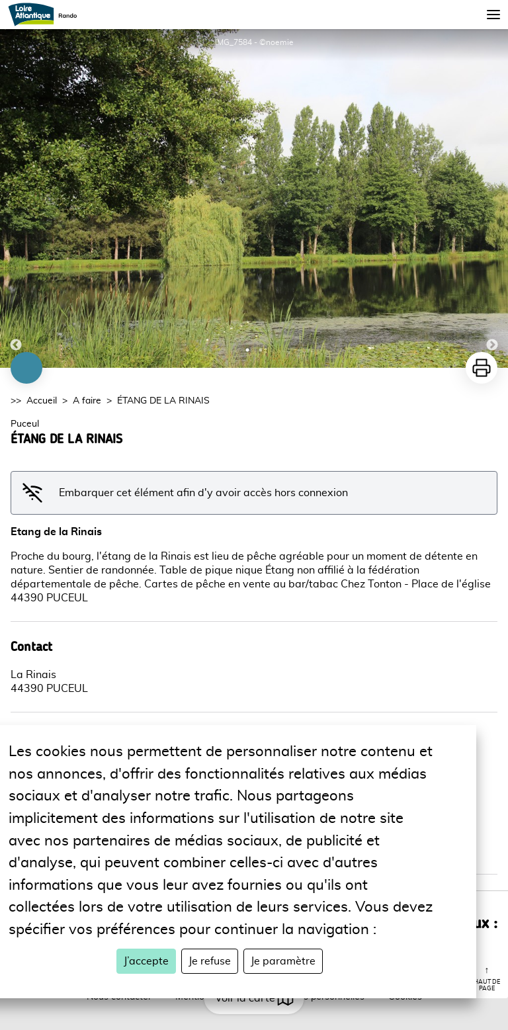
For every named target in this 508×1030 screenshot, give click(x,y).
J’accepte (146, 961)
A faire (87, 401)
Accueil (41, 401)
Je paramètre (283, 961)
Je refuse (210, 961)
